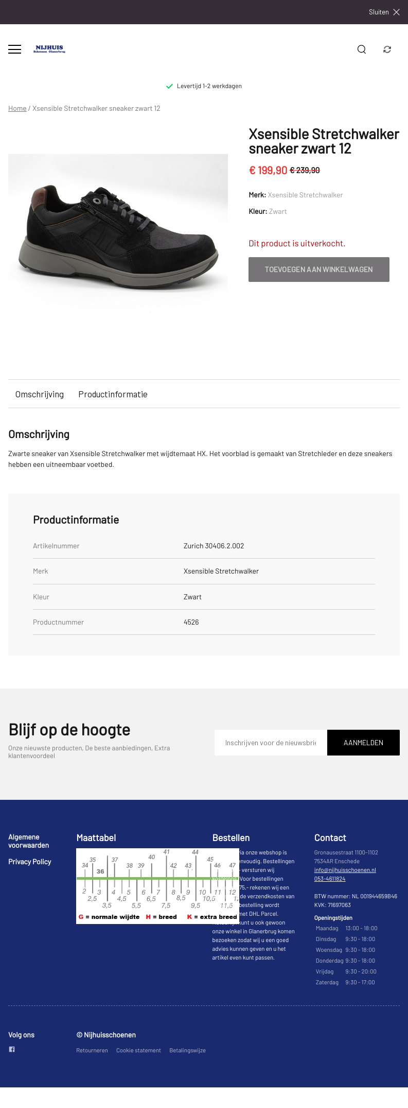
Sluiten (384, 12)
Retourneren (92, 1050)
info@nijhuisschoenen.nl (345, 870)
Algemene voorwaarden (28, 840)
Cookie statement (138, 1050)
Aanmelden (363, 742)
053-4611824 (330, 879)
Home (17, 108)
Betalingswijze (187, 1050)
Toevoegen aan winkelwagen (319, 269)
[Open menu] (14, 49)
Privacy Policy (29, 861)
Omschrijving (39, 394)
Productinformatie (113, 394)
